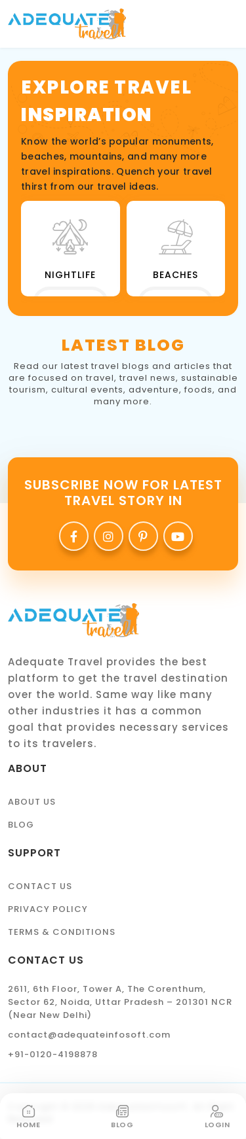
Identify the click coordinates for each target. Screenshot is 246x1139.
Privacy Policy (48, 909)
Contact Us (40, 886)
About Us (32, 802)
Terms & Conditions (61, 932)
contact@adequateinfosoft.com (89, 1034)
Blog (21, 824)
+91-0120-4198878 (53, 1054)
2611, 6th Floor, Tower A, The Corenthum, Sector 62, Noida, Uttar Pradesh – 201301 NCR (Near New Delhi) (120, 1002)
